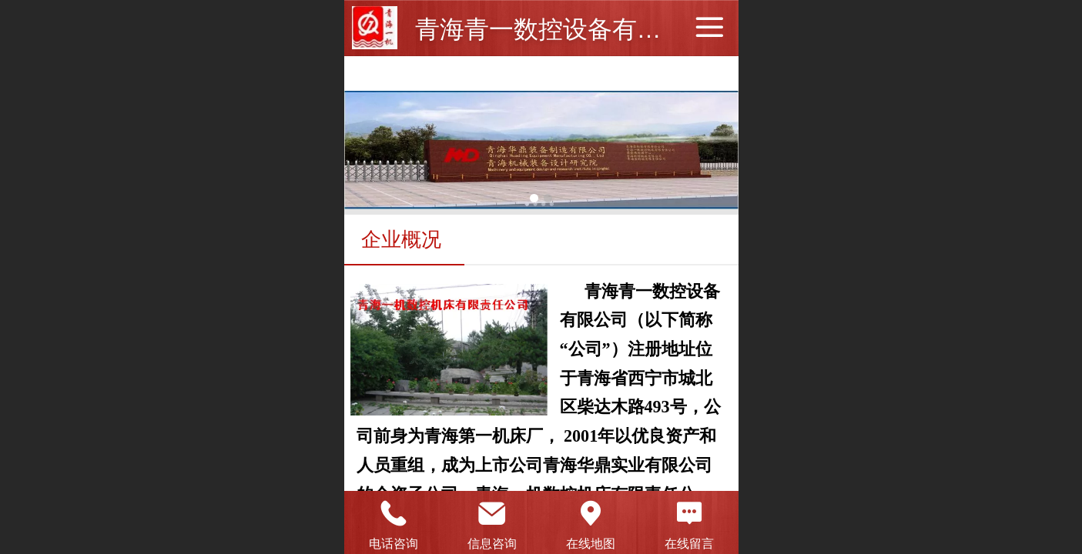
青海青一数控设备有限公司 (563, 29)
